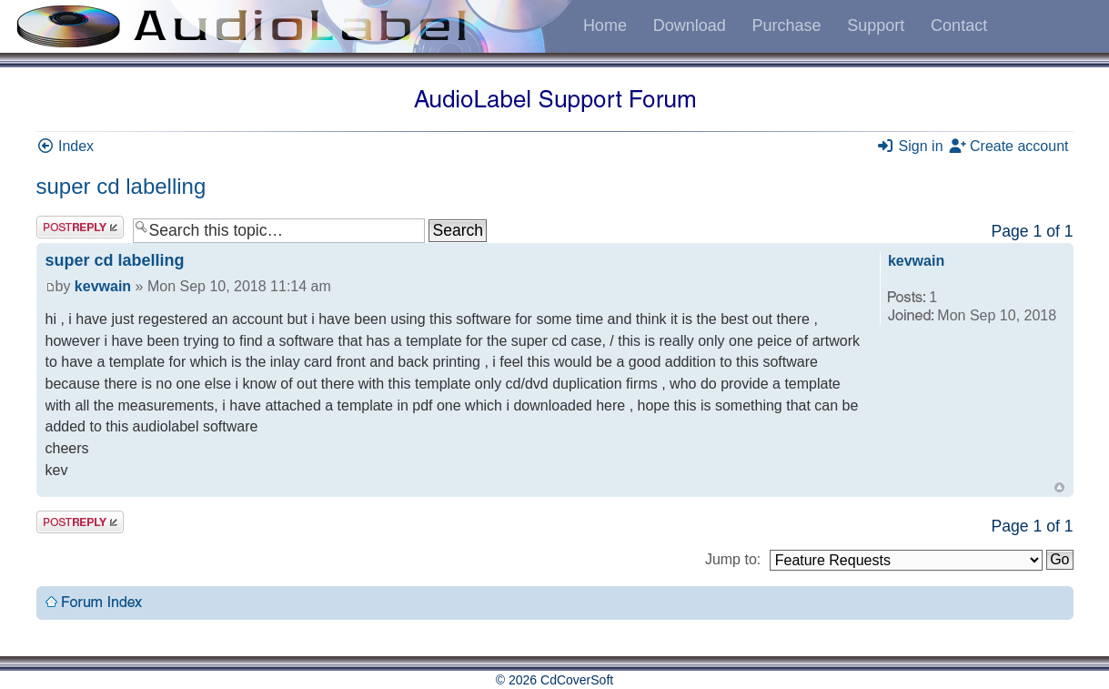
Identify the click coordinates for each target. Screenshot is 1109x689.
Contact (959, 25)
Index (65, 146)
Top (1059, 487)
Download (689, 25)
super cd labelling (121, 186)
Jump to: (733, 559)
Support (875, 25)
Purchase (786, 25)
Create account (1008, 146)
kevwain (103, 286)
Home (605, 25)
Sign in (909, 146)
